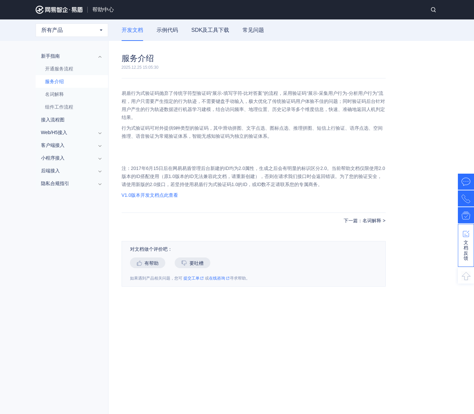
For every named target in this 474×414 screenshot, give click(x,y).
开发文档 (132, 30)
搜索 (433, 9)
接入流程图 (52, 119)
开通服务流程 (59, 68)
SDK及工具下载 (210, 30)
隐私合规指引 (68, 183)
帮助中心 (103, 9)
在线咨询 (219, 278)
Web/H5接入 (68, 132)
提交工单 (193, 278)
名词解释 (54, 94)
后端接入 (68, 170)
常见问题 (253, 30)
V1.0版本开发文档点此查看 (150, 195)
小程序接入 (68, 158)
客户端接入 (68, 145)
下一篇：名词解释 (363, 220)
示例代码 (167, 30)
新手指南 (68, 56)
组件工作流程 (59, 107)
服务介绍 (54, 81)
